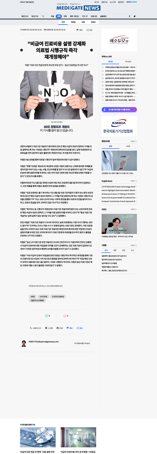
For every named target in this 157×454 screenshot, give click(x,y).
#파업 (33, 296)
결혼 (114, 250)
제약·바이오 (74, 16)
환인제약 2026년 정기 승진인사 (112, 259)
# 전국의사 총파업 (58, 296)
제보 (80, 30)
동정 (123, 250)
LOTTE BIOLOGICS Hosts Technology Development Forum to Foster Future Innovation (119, 186)
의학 (65, 16)
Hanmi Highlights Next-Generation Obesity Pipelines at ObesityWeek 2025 (119, 190)
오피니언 (94, 16)
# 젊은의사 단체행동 (37, 300)
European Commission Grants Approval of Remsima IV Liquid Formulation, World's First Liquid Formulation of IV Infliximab (119, 201)
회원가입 (104, 2)
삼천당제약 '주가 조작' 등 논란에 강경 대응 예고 (120, 74)
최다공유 (128, 61)
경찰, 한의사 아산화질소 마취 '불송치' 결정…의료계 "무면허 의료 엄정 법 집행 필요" (121, 89)
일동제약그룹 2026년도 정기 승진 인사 (114, 256)
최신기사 (34, 16)
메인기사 (24, 16)
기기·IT (85, 16)
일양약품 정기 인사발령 (109, 263)
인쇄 (61, 328)
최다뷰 (110, 61)
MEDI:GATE (132, 2)
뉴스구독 (113, 2)
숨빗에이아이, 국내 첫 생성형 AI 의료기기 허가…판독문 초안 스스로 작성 (121, 78)
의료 (52, 16)
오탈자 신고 (37, 328)
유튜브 (93, 22)
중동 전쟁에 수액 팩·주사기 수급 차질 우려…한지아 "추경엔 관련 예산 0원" (121, 96)
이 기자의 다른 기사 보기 (82, 343)
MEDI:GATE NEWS (78, 7)
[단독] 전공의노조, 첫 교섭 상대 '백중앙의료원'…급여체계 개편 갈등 (121, 71)
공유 (90, 30)
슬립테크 (103, 16)
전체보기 (133, 141)
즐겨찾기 (121, 2)
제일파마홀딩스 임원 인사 (110, 267)
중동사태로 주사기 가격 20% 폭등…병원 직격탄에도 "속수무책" (121, 100)
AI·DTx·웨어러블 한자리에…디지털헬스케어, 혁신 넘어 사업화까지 (121, 93)
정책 (58, 16)
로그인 (96, 2)
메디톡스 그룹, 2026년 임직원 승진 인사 (114, 270)
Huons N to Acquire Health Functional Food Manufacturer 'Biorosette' (119, 197)
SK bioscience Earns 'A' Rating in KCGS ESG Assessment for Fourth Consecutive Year (119, 194)
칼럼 (110, 146)
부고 (132, 250)
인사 (106, 250)
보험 (83, 22)
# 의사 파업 (43, 296)
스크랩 (50, 328)
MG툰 (128, 146)
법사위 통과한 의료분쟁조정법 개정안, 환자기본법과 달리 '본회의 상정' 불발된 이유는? (121, 85)
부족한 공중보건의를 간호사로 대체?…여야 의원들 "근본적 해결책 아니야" (121, 67)
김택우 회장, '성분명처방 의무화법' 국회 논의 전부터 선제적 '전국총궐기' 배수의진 (121, 82)
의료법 (73, 22)
